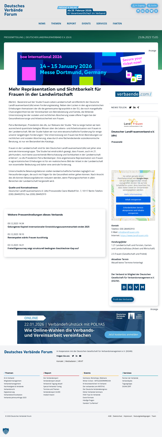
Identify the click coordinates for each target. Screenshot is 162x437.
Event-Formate (88, 397)
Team (154, 416)
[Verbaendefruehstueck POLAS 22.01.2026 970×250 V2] (81, 312)
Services (101, 23)
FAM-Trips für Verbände (91, 395)
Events (86, 23)
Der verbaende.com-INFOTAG (94, 386)
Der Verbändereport (50, 378)
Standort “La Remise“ (90, 403)
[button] (6, 431)
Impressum (128, 416)
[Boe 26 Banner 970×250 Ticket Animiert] (81, 53)
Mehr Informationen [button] (133, 194)
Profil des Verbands (122, 299)
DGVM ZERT (126, 386)
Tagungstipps (127, 384)
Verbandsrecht (9, 389)
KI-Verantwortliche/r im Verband (94, 384)
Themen (56, 23)
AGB (109, 416)
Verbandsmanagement (12, 384)
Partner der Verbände (130, 378)
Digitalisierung (9, 392)
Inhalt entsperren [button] (133, 199)
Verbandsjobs (127, 381)
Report (71, 23)
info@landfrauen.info (128, 232)
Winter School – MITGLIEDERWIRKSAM (97, 381)
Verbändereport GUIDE (51, 392)
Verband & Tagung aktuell (52, 384)
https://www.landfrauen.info (134, 235)
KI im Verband (9, 378)
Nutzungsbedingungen (142, 416)
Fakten (117, 23)
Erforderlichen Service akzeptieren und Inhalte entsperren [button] (133, 210)
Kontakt (60, 361)
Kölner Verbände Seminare (93, 392)
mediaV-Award (48, 395)
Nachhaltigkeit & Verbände (14, 386)
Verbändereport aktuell (51, 381)
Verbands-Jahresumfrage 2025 (15, 397)
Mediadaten (70, 361)
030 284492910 (127, 228)
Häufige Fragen (88, 400)
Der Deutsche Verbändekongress (95, 389)
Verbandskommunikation (13, 395)
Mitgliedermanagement (12, 381)
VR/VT (80, 361)
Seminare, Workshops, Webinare (95, 378)
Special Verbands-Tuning (52, 386)
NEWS (42, 23)
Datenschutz (117, 416)
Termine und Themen (51, 389)
